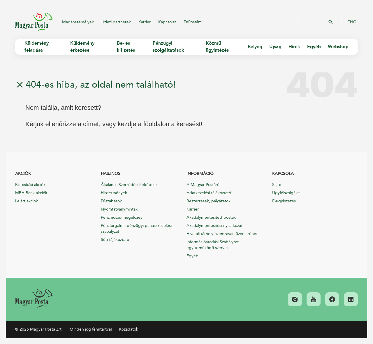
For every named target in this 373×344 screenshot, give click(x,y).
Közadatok (128, 329)
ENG (351, 22)
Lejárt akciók (26, 201)
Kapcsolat (167, 22)
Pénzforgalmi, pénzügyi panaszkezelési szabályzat (136, 228)
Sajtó (276, 184)
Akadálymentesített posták (211, 217)
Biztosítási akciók (30, 184)
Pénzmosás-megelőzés (121, 217)
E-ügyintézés (284, 201)
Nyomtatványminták (119, 209)
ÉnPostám (193, 22)
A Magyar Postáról (203, 184)
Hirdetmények (114, 192)
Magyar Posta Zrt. (33, 22)
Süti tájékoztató (115, 239)
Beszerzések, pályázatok (208, 201)
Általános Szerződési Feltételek (129, 184)
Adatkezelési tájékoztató (208, 192)
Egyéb (192, 255)
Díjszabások (111, 201)
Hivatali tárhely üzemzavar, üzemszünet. (222, 233)
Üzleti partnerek (116, 22)
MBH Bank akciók (31, 192)
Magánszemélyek (78, 22)
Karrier (144, 22)
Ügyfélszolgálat (286, 192)
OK (330, 22)
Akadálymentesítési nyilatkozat (214, 225)
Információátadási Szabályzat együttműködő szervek (212, 244)
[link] (33, 298)
